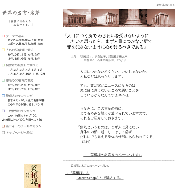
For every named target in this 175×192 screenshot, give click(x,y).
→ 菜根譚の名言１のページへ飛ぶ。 (88, 165)
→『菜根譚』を (77, 173)
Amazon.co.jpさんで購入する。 (100, 178)
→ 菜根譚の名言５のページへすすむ (113, 155)
